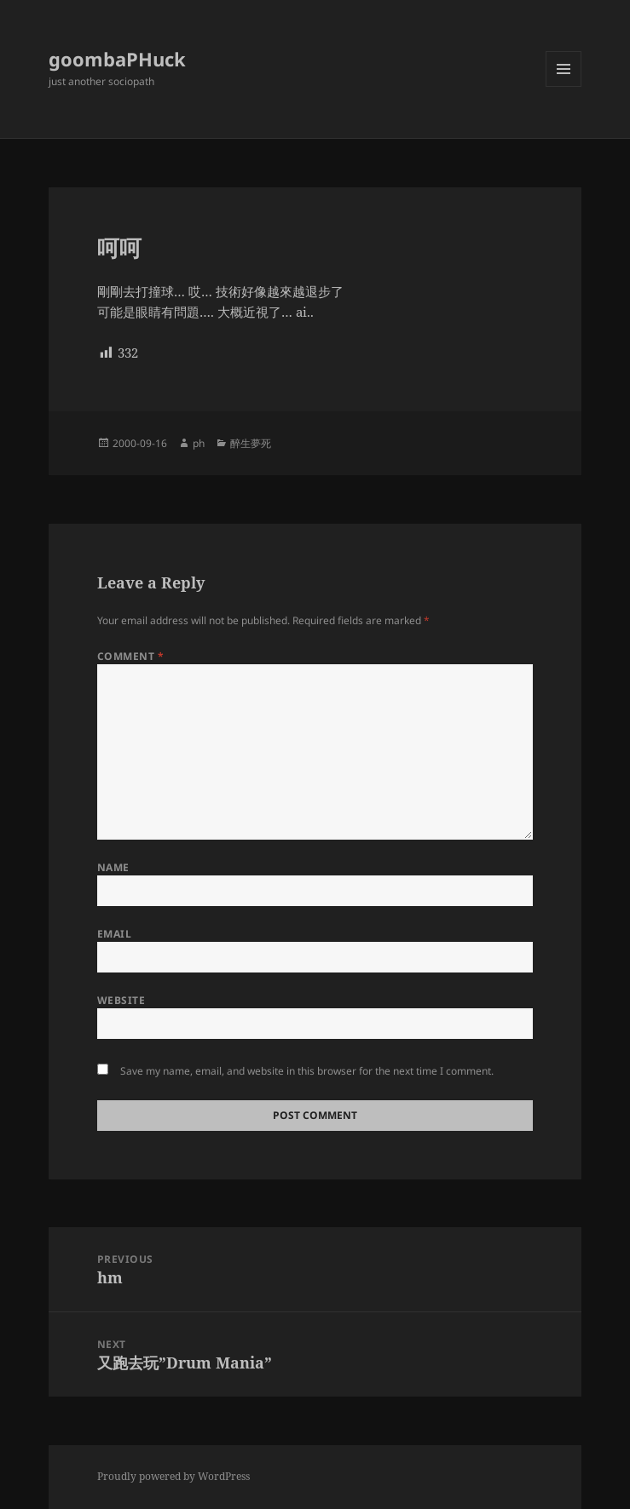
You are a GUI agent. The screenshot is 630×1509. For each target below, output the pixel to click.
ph (199, 443)
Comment (130, 656)
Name (113, 867)
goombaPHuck (117, 59)
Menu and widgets (563, 86)
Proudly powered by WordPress (173, 1476)
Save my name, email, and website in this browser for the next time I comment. (307, 1071)
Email (114, 934)
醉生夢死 (250, 443)
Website (121, 1000)
